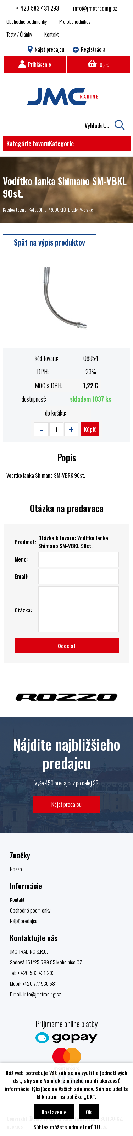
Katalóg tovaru (15, 209)
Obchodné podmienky (26, 21)
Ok (89, 1112)
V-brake (86, 209)
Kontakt (51, 34)
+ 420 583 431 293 (37, 8)
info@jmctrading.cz (95, 8)
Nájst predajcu (46, 49)
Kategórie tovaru (40, 143)
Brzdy (73, 209)
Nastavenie (54, 1112)
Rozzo (16, 869)
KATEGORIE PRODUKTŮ (47, 209)
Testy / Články (19, 34)
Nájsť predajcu (66, 804)
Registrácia (89, 49)
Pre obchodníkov (75, 21)
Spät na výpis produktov (49, 242)
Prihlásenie (34, 64)
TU (97, 1127)
